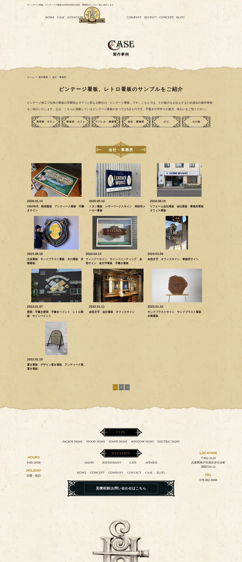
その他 (196, 121)
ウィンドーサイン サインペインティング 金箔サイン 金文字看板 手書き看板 (48, 263)
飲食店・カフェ (75, 121)
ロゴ (166, 121)
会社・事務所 (136, 121)
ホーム (30, 77)
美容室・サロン (45, 121)
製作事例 (43, 77)
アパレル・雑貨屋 (106, 121)
